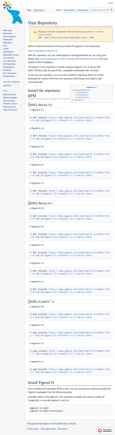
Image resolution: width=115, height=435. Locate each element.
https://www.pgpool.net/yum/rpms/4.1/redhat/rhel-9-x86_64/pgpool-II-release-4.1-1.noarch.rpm (69, 192)
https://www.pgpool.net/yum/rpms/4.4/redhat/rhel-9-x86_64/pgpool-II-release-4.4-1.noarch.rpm (69, 137)
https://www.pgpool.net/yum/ (41, 50)
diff (40, 37)
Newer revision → (82, 37)
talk (82, 32)
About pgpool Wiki (48, 429)
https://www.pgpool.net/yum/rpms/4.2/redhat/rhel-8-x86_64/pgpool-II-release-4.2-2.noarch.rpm (69, 272)
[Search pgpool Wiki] (102, 10)
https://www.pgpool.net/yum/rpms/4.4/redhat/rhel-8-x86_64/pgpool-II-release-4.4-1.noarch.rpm (69, 236)
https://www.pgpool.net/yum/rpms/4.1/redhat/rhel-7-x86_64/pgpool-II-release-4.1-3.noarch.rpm (69, 371)
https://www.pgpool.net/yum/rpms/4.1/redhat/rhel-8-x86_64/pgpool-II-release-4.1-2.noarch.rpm (69, 291)
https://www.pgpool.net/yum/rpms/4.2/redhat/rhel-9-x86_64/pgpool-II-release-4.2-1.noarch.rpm (69, 174)
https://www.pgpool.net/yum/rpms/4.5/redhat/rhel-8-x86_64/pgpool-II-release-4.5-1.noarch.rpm (69, 217)
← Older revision (49, 37)
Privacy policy (32, 429)
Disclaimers (62, 429)
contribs (88, 32)
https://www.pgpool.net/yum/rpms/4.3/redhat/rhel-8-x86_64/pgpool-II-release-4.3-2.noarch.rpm (69, 254)
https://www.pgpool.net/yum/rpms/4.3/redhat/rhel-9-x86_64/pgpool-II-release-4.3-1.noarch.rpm (69, 155)
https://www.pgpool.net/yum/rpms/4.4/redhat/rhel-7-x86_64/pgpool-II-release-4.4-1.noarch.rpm (69, 316)
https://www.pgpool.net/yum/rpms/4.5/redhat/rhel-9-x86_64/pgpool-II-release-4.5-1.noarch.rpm (69, 119)
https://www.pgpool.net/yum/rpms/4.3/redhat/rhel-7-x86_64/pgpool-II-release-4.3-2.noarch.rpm (69, 334)
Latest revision (63, 37)
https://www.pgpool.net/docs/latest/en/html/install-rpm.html (68, 59)
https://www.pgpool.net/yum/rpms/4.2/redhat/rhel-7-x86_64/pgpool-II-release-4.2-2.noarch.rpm (69, 352)
